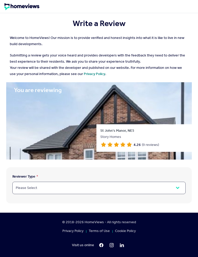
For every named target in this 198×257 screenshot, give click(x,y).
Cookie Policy (125, 231)
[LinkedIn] (122, 245)
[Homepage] (22, 8)
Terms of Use (99, 231)
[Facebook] (101, 245)
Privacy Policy (94, 74)
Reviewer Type (23, 176)
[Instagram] (112, 245)
